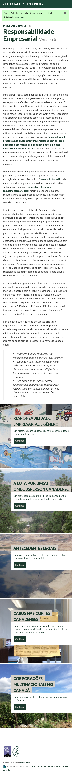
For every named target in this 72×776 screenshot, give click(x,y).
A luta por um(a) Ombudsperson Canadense (41, 486)
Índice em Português (15, 26)
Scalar (20, 766)
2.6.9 (26, 766)
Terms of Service (38, 766)
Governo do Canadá (49, 179)
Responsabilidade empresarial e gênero (36, 421)
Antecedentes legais (34, 548)
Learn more (20, 17)
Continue (19, 440)
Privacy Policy (54, 766)
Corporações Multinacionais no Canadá (33, 684)
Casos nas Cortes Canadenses (31, 616)
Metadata (25, 762)
